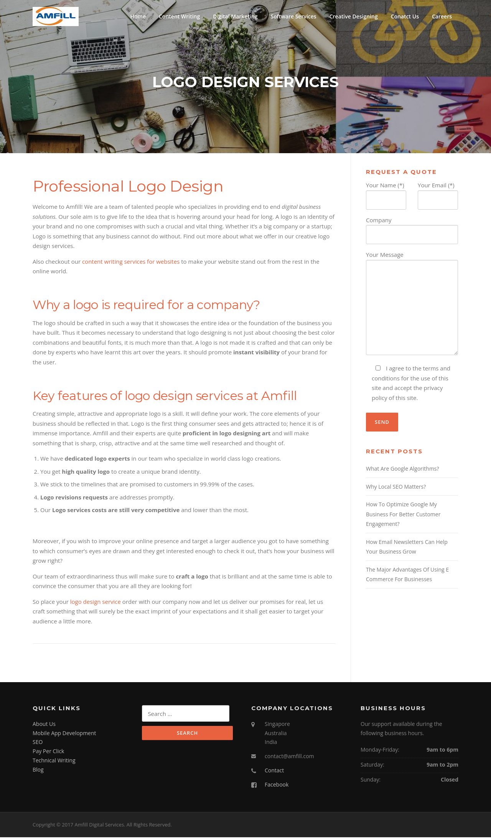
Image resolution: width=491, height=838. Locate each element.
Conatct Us (405, 16)
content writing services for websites (131, 262)
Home (138, 16)
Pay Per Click (48, 752)
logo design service (95, 602)
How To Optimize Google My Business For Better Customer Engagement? (403, 515)
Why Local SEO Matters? (396, 487)
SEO (38, 743)
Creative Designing (354, 16)
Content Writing (179, 16)
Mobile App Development (64, 733)
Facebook (276, 785)
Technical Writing (54, 761)
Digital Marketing (235, 16)
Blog (38, 770)
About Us (44, 724)
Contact (274, 771)
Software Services (293, 16)
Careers (442, 16)
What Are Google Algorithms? (402, 469)
